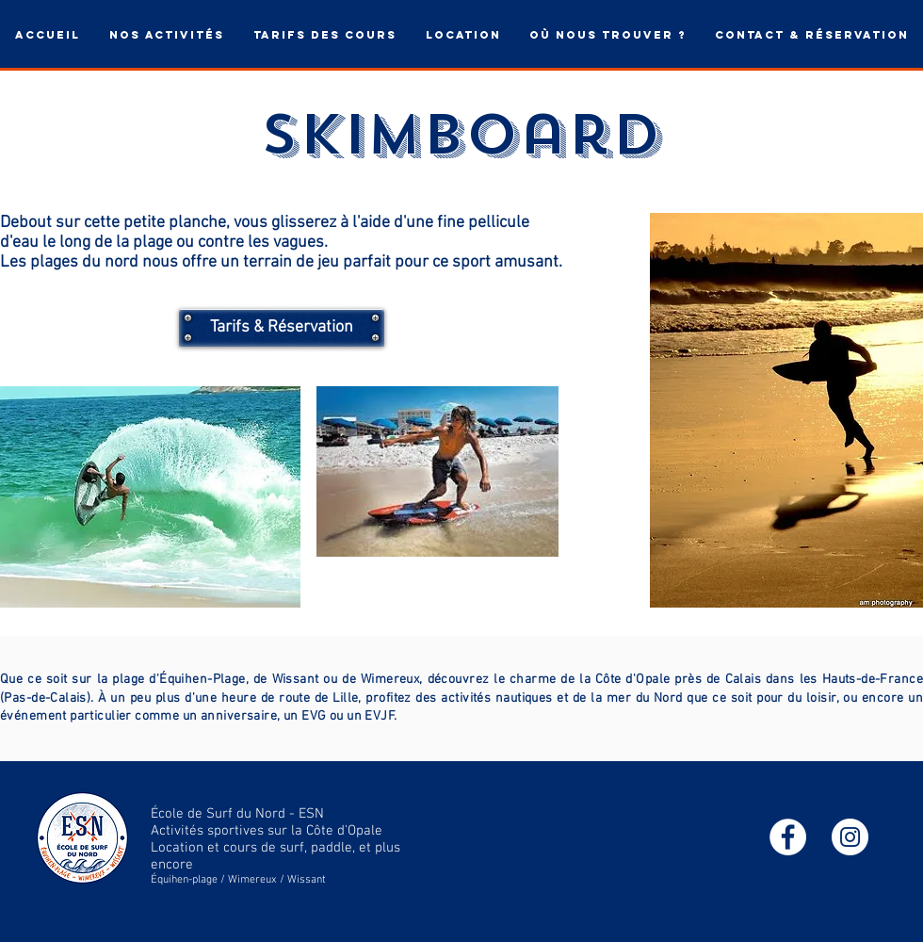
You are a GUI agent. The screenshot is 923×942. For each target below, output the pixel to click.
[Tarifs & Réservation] (281, 328)
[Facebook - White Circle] (787, 837)
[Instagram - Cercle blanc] (850, 837)
